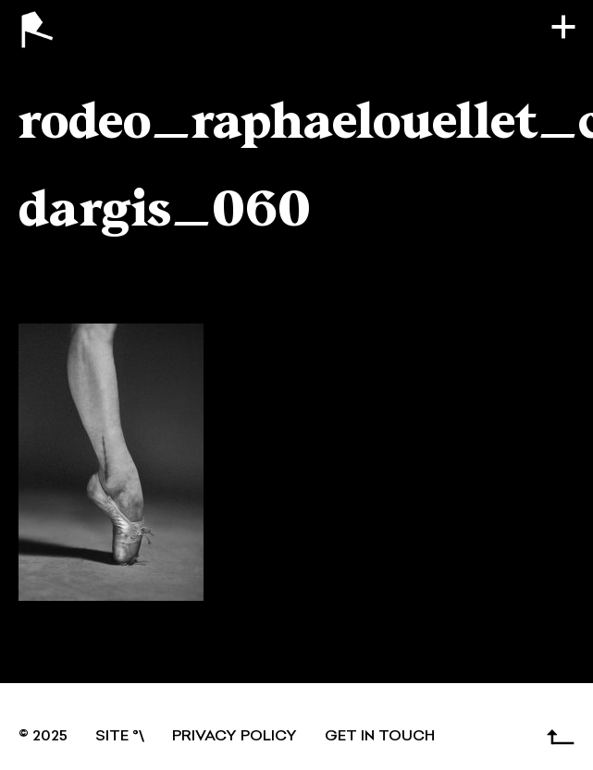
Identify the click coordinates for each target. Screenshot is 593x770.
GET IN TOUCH (380, 736)
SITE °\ (119, 736)
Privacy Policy (234, 736)
